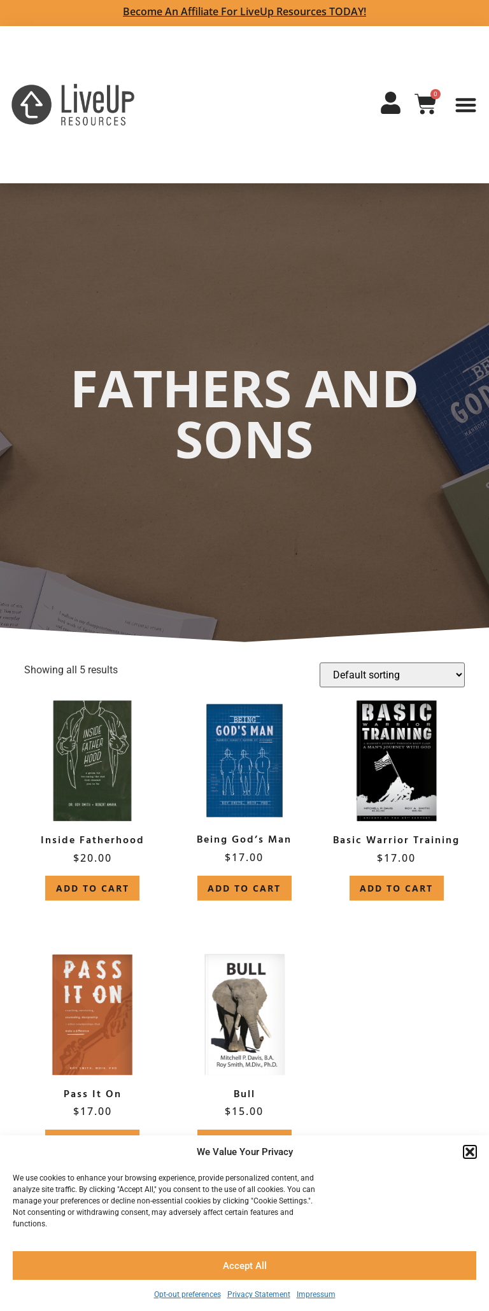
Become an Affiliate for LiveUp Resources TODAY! (244, 11)
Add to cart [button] (92, 888)
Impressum (316, 1294)
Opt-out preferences (187, 1294)
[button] (470, 1152)
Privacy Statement (258, 1294)
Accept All (245, 1266)
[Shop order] (392, 675)
